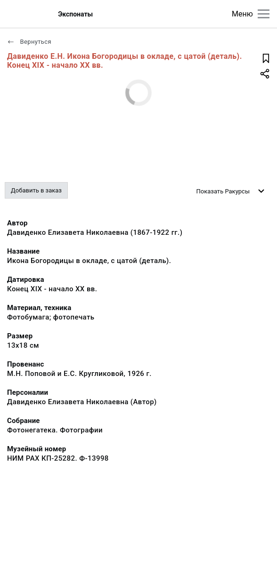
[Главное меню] (263, 14)
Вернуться (29, 41)
